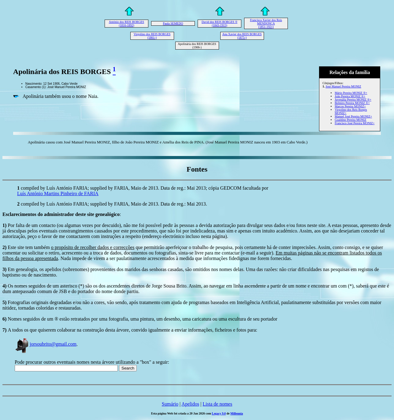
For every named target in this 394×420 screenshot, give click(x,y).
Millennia (236, 413)
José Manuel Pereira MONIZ (343, 86)
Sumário (170, 404)
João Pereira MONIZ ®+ (350, 96)
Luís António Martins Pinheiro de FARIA (57, 193)
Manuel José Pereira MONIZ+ (353, 116)
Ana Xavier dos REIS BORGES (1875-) (242, 35)
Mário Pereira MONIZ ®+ (351, 93)
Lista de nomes (217, 404)
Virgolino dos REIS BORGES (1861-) (152, 35)
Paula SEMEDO (173, 23)
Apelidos (190, 404)
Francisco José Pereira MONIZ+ (354, 123)
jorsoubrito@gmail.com (45, 344)
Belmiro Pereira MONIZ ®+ (352, 103)
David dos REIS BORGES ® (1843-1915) (219, 23)
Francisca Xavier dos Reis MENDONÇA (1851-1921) (266, 23)
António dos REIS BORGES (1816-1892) (126, 23)
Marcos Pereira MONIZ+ (350, 106)
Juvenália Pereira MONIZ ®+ (353, 99)
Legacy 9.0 (219, 413)
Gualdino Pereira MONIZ (350, 119)
